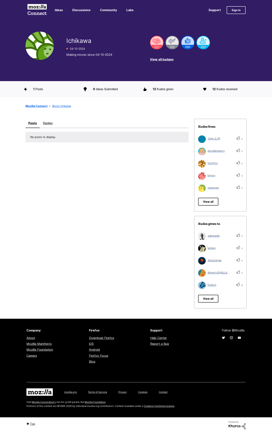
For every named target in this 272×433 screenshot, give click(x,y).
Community (108, 10)
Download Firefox (101, 338)
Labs (130, 10)
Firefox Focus (98, 356)
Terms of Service (97, 392)
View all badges (162, 59)
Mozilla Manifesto (39, 344)
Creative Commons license (159, 406)
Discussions (81, 10)
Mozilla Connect (37, 10)
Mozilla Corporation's (44, 402)
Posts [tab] (32, 123)
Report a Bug (159, 344)
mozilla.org (70, 392)
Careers (31, 356)
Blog (92, 361)
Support (215, 10)
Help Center (158, 338)
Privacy (122, 392)
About (30, 338)
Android (94, 350)
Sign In (236, 10)
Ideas (59, 10)
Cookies (143, 392)
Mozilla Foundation (39, 350)
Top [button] (32, 423)
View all (208, 201)
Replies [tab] (48, 123)
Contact (163, 392)
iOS (91, 344)
